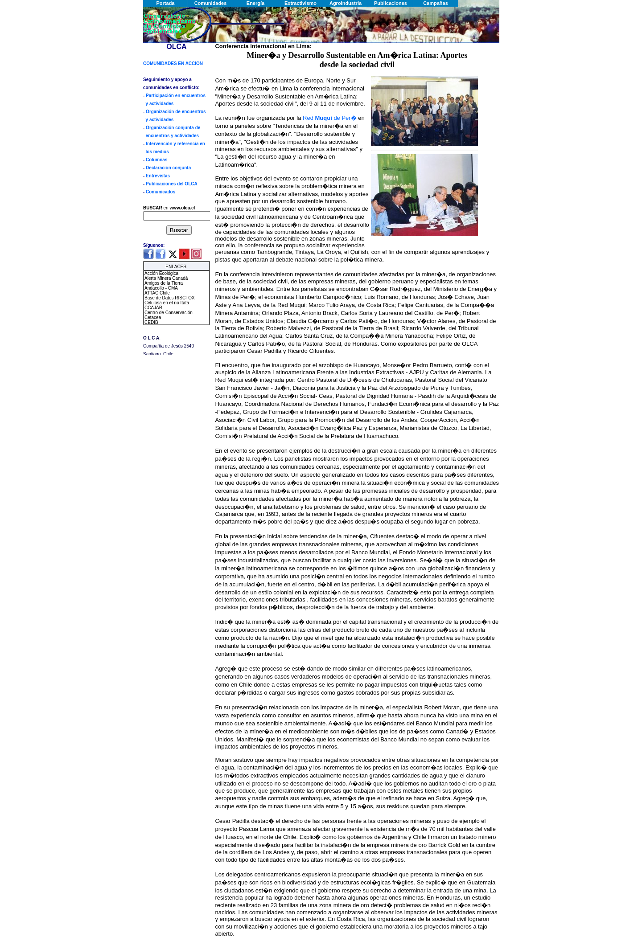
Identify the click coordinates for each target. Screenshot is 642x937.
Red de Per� (330, 118)
